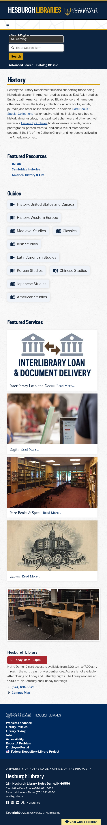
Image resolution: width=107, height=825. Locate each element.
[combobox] (36, 39)
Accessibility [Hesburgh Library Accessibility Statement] (15, 739)
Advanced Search (21, 65)
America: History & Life (28, 175)
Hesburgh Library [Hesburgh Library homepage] (25, 776)
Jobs (9, 735)
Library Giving (16, 731)
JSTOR (16, 164)
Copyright (13, 812)
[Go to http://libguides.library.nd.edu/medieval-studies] (28, 231)
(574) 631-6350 (45, 792)
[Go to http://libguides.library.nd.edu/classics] (66, 231)
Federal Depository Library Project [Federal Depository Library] (32, 751)
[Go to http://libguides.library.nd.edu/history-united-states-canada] (42, 204)
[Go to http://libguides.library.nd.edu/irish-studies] (24, 244)
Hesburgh (34, 10)
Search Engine (20, 35)
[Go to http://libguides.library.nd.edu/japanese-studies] (28, 284)
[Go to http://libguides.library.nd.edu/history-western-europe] (34, 217)
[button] (52, 360)
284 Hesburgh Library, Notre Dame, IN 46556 (38, 783)
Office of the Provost (70, 768)
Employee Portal (17, 747)
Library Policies (17, 727)
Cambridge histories (26, 169)
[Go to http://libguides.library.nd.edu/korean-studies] (26, 270)
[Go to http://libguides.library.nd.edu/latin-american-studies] (33, 257)
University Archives (34, 123)
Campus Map (21, 692)
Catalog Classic (47, 65)
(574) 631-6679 (23, 687)
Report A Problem (18, 743)
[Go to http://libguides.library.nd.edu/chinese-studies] (70, 270)
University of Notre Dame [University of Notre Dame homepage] (27, 768)
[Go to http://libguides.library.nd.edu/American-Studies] (28, 297)
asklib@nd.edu (14, 796)
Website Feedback (19, 723)
